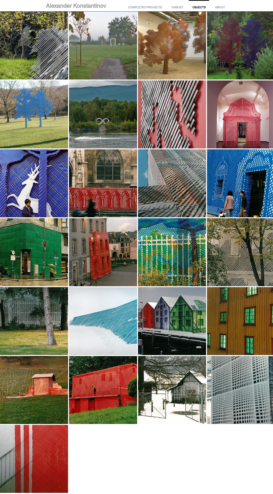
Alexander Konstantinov (76, 5)
